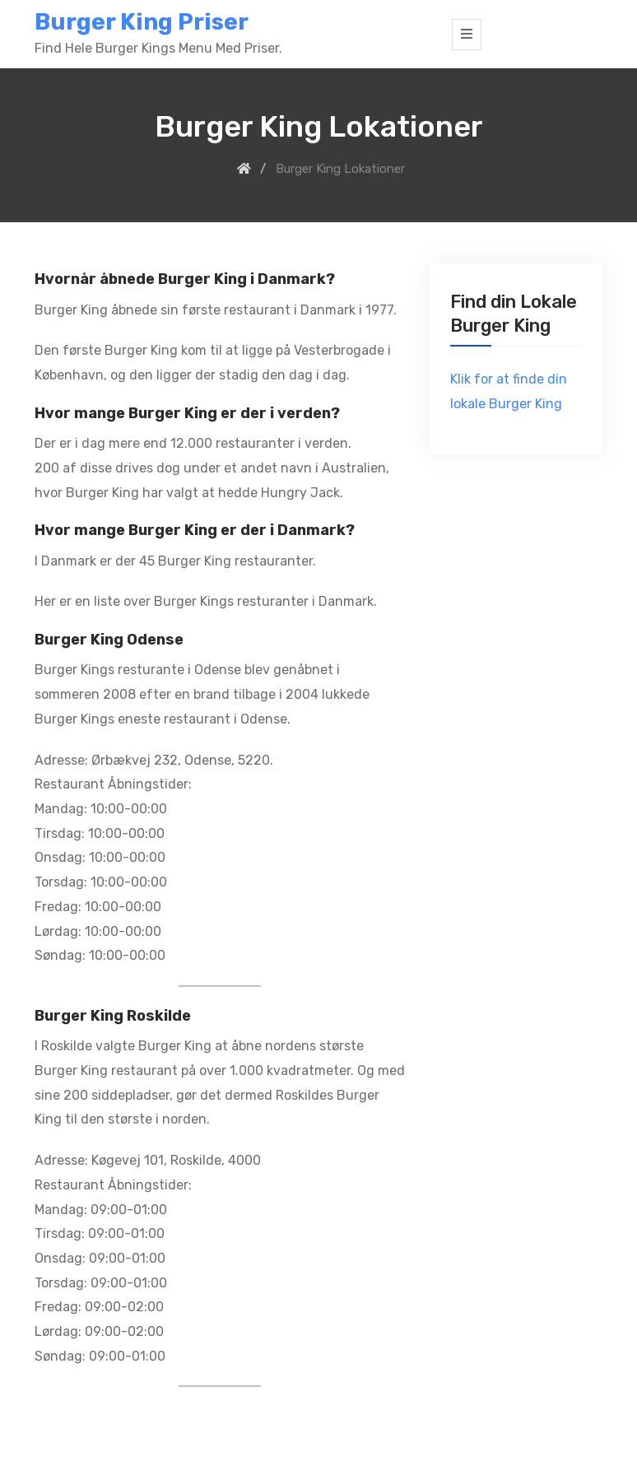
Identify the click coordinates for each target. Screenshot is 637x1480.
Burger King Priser (142, 21)
